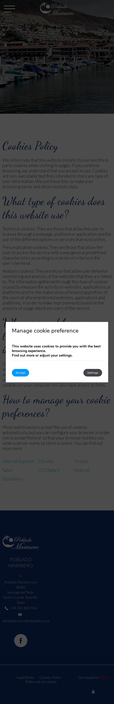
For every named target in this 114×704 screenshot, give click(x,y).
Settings (92, 373)
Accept (20, 373)
